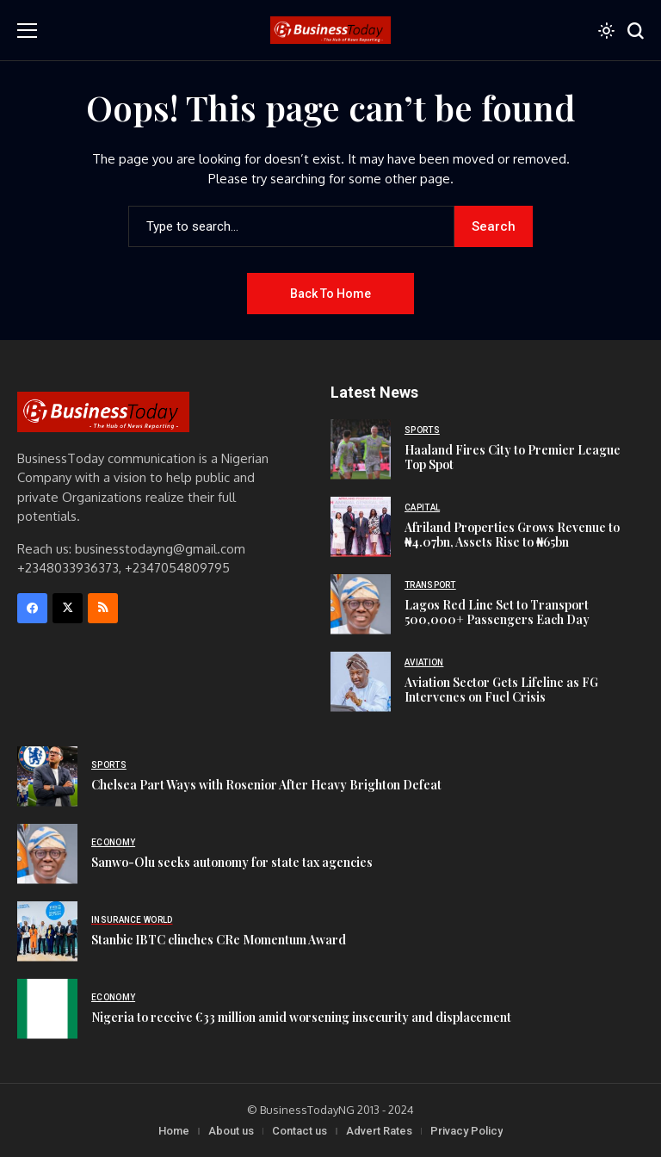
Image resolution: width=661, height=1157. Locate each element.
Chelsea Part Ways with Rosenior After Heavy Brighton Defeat (266, 784)
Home (173, 1130)
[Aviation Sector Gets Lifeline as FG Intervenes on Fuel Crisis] (360, 682)
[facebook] (32, 608)
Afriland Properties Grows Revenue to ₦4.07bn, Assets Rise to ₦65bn (512, 534)
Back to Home (330, 293)
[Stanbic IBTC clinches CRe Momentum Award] (47, 931)
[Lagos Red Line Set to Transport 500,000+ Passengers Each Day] (360, 604)
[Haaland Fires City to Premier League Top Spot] (360, 449)
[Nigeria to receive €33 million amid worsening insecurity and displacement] (47, 1009)
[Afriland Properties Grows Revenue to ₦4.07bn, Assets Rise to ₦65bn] (360, 527)
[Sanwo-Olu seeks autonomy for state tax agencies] (47, 854)
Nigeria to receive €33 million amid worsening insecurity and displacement (301, 1017)
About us (231, 1130)
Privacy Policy (466, 1130)
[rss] (103, 608)
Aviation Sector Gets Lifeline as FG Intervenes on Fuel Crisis (501, 689)
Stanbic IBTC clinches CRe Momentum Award (218, 939)
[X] (68, 608)
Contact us (299, 1130)
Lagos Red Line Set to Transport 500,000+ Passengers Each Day (497, 612)
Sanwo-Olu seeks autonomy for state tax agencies (232, 862)
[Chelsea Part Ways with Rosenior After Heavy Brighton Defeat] (47, 776)
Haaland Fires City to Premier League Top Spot (513, 457)
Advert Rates (379, 1130)
